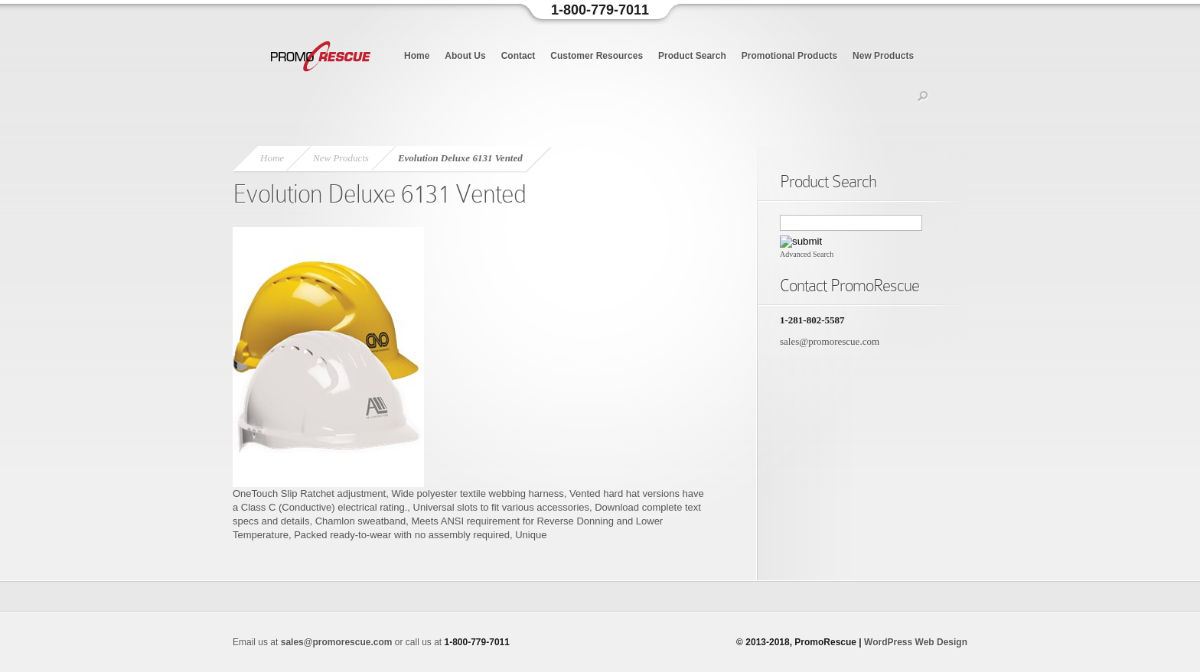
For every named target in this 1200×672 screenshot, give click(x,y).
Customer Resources (596, 55)
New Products (883, 55)
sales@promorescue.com (829, 341)
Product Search (692, 55)
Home (416, 55)
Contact (518, 55)
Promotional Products (789, 55)
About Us (465, 55)
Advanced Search (806, 254)
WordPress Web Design (915, 642)
